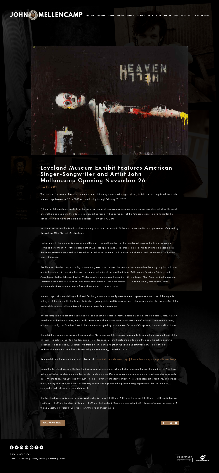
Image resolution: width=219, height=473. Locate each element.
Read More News (53, 422)
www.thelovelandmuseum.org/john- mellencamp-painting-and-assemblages (137, 359)
